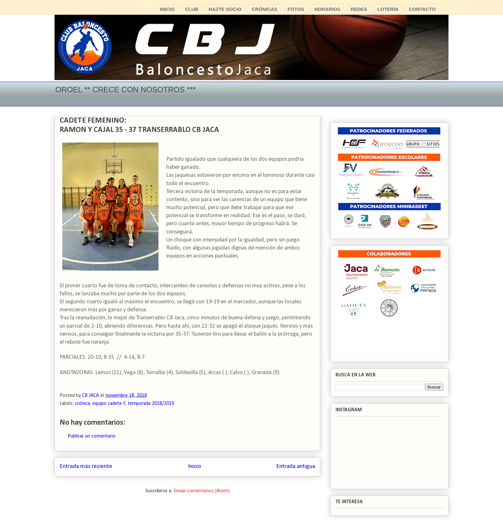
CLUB (191, 9)
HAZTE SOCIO (225, 9)
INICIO (167, 9)
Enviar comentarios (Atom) (202, 491)
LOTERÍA (388, 9)
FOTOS (296, 9)
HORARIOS (327, 9)
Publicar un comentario (91, 436)
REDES (359, 9)
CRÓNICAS (264, 9)
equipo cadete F (108, 403)
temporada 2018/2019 (151, 403)
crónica (82, 403)
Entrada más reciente (86, 466)
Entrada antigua (295, 466)
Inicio (194, 466)
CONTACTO (422, 9)
